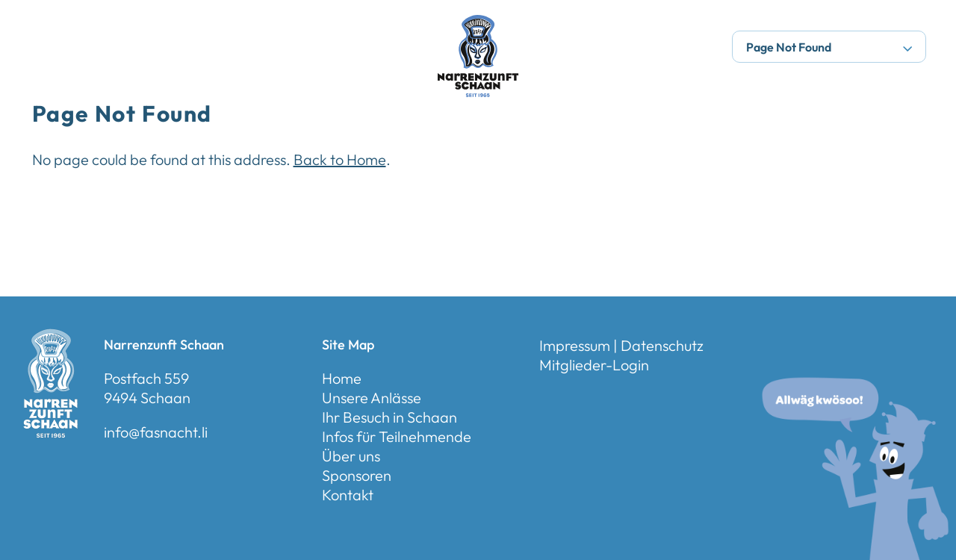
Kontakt (347, 494)
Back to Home (340, 159)
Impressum (574, 345)
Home (341, 378)
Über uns (351, 456)
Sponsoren (356, 475)
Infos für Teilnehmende (396, 436)
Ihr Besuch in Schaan (389, 417)
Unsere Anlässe (371, 397)
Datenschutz (662, 345)
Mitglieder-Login (594, 364)
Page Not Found (829, 47)
